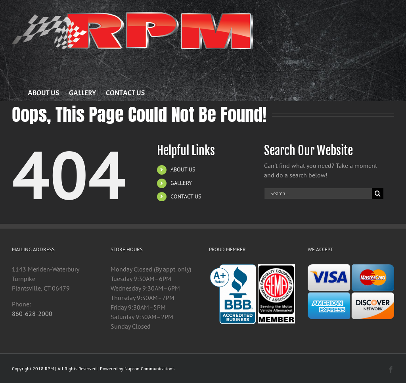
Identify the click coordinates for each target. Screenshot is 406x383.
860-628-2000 (32, 314)
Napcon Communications (149, 368)
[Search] (377, 193)
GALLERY (181, 183)
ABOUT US (182, 169)
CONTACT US (185, 196)
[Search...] (318, 193)
